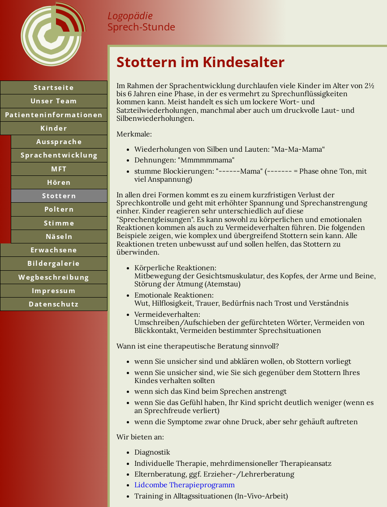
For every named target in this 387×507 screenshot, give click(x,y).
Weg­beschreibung (53, 277)
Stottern (59, 195)
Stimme (59, 222)
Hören (59, 182)
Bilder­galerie (53, 263)
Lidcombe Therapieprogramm (184, 484)
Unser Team (53, 100)
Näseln (59, 236)
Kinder (53, 128)
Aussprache (59, 141)
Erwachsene (53, 249)
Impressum (54, 290)
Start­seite (54, 87)
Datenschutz (54, 303)
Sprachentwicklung (59, 154)
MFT (59, 168)
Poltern (59, 209)
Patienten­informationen (54, 114)
